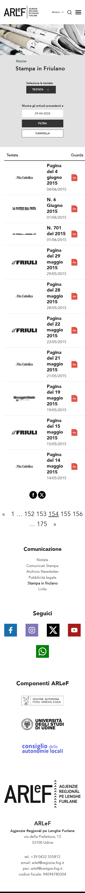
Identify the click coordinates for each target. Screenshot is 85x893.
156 (78, 514)
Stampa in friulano (43, 583)
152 (29, 514)
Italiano (58, 12)
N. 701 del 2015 (56, 231)
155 (65, 514)
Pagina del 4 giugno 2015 (54, 174)
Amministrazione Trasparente (42, 880)
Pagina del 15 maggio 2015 (55, 429)
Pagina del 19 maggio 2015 (55, 395)
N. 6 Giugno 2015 (55, 206)
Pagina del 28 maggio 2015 (55, 293)
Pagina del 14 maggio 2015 (55, 463)
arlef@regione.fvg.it (48, 862)
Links (42, 589)
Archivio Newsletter (42, 571)
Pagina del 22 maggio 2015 (55, 327)
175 (42, 524)
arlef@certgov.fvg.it (46, 868)
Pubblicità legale (42, 577)
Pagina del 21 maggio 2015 (55, 361)
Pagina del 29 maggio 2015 (55, 259)
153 (41, 514)
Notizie (42, 559)
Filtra (42, 123)
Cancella (42, 133)
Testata (41, 90)
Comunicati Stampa (42, 565)
